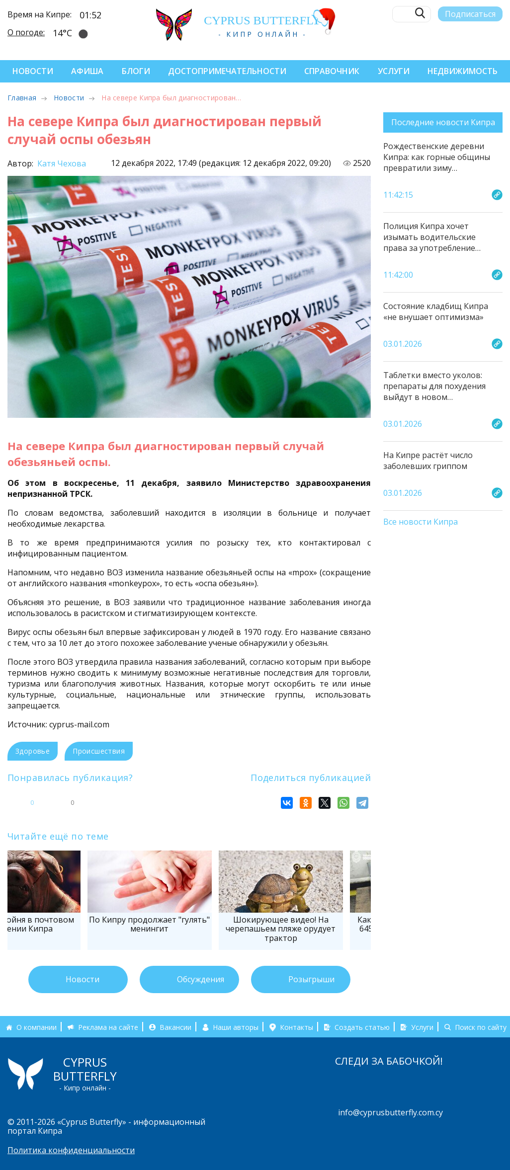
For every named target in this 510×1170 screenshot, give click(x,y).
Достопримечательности (227, 71)
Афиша (87, 71)
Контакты (296, 1027)
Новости (32, 71)
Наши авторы (235, 1027)
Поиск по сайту (481, 1027)
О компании (36, 1027)
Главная (21, 97)
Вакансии (175, 1027)
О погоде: (26, 31)
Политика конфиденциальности (71, 1150)
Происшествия (99, 751)
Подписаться (470, 13)
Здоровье (32, 751)
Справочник (331, 71)
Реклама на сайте (108, 1027)
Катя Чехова (60, 163)
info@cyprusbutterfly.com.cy (390, 1112)
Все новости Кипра (420, 522)
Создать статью (362, 1027)
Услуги (394, 71)
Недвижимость (462, 71)
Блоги (136, 71)
